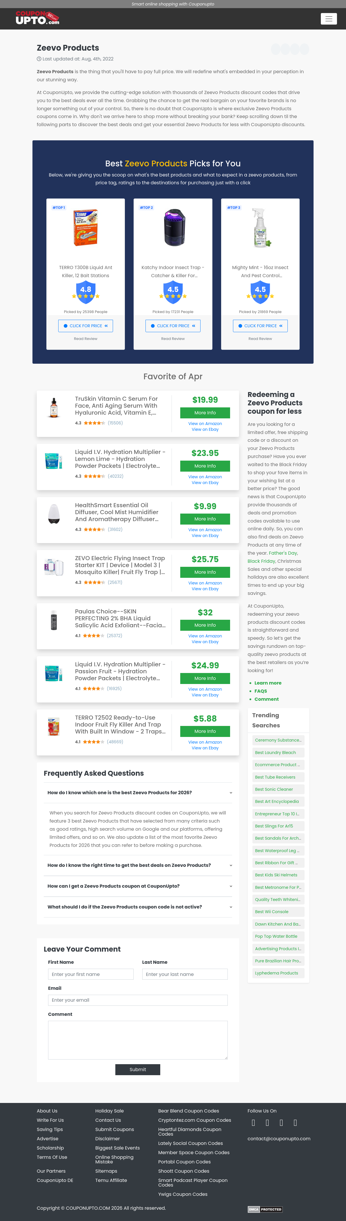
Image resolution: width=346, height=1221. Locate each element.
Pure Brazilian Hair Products (282, 961)
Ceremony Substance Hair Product (290, 740)
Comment (60, 1014)
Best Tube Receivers (275, 777)
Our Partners (51, 1171)
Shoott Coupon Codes (183, 1171)
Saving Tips (50, 1129)
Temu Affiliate (111, 1180)
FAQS (261, 691)
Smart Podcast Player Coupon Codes (192, 1182)
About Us (47, 1111)
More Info (205, 412)
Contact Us (108, 1120)
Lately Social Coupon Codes (190, 1143)
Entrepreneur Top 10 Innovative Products (295, 814)
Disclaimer (107, 1138)
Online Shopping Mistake (114, 1159)
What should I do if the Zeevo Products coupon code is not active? (125, 907)
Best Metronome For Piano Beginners (292, 887)
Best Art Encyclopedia (277, 801)
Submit (138, 1069)
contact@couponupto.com (278, 1138)
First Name (61, 962)
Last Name (154, 962)
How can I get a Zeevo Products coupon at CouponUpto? (114, 886)
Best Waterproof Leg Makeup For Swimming (299, 851)
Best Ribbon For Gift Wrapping (285, 863)
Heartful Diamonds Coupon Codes (189, 1131)
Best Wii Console (272, 912)
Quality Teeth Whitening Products (289, 899)
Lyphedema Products (276, 973)
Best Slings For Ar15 (274, 826)
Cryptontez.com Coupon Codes (194, 1120)
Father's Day (283, 553)
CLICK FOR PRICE (86, 326)
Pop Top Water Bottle (276, 936)
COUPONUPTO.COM (88, 1208)
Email (54, 988)
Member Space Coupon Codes (194, 1152)
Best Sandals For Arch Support (285, 838)
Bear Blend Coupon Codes (188, 1111)
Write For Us (50, 1120)
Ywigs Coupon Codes (182, 1194)
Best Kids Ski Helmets (276, 875)
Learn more (268, 683)
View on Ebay (205, 429)
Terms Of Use (52, 1157)
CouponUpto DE (55, 1180)
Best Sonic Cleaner (274, 789)
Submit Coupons (114, 1129)
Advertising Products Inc (279, 949)
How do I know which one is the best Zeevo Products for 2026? (120, 792)
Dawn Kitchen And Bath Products (288, 924)
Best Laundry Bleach (275, 752)
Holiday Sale (109, 1111)
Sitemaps (106, 1171)
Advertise (48, 1138)
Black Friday (261, 561)
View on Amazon (205, 423)
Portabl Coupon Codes (184, 1162)
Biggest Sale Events (117, 1148)
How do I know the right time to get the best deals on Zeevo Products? (129, 865)
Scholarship (50, 1148)
